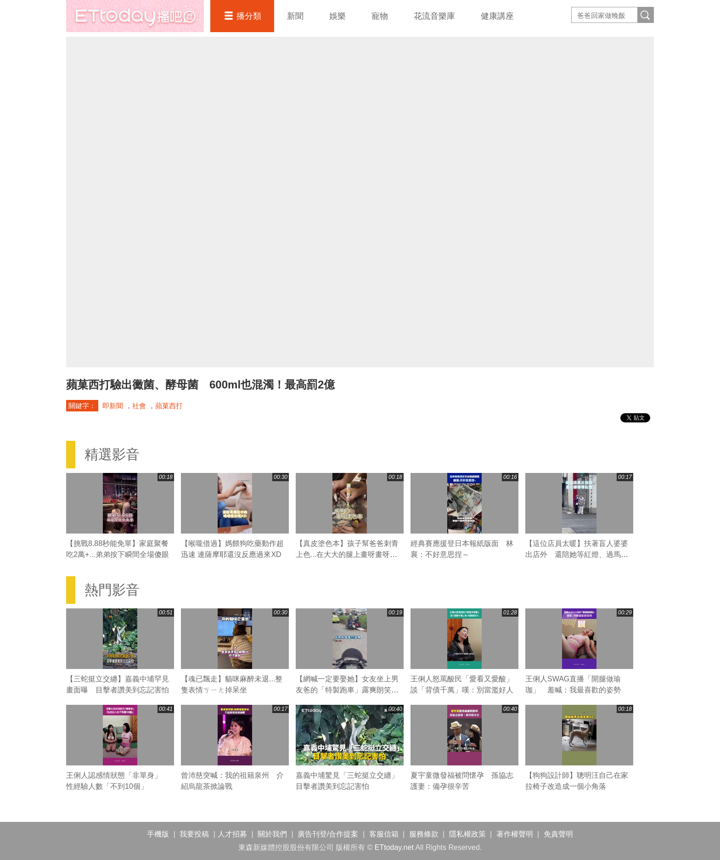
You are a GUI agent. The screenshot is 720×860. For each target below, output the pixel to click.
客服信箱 (384, 834)
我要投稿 (194, 834)
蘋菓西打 (169, 406)
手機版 (158, 834)
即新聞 (112, 406)
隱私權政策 (467, 834)
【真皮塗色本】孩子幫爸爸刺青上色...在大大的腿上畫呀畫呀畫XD (347, 554)
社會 (139, 406)
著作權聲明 (514, 834)
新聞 (295, 16)
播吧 (135, 16)
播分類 (248, 16)
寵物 (379, 16)
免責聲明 (558, 834)
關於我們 (272, 834)
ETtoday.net (394, 847)
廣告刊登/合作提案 (328, 834)
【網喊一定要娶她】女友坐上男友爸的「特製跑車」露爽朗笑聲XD (347, 690)
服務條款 (424, 834)
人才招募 (232, 834)
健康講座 (497, 16)
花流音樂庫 (434, 16)
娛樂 (337, 16)
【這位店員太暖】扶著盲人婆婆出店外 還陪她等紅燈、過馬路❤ (576, 554)
